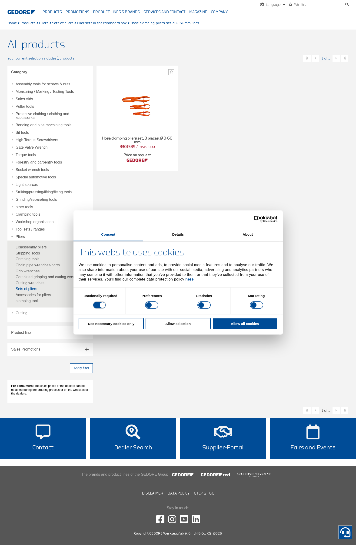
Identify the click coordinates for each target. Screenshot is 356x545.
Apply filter (81, 368)
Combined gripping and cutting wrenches (49, 277)
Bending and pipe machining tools (43, 125)
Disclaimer (152, 493)
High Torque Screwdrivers (37, 140)
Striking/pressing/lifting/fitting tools (44, 192)
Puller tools (25, 106)
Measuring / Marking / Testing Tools (45, 92)
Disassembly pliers (31, 247)
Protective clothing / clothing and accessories (42, 116)
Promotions (77, 12)
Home (12, 23)
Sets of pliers (62, 23)
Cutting (21, 313)
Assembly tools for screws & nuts (43, 84)
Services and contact (164, 12)
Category (19, 72)
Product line (21, 332)
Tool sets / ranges (30, 229)
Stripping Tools (28, 253)
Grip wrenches (28, 271)
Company (219, 12)
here (189, 279)
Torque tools (26, 155)
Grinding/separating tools (36, 199)
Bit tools (22, 132)
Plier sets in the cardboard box (102, 23)
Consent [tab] (108, 234)
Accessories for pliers (33, 295)
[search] (327, 5)
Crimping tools (27, 259)
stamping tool (27, 301)
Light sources (27, 185)
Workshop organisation (34, 222)
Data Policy (179, 493)
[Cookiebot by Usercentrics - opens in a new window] (257, 219)
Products (52, 12)
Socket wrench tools (32, 170)
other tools (24, 207)
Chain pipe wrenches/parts (38, 265)
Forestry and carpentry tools (39, 162)
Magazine (198, 12)
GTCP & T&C (204, 493)
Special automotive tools (36, 177)
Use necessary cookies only (111, 323)
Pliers (43, 23)
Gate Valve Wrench (31, 147)
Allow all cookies (245, 323)
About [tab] (248, 234)
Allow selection (178, 323)
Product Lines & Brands (116, 12)
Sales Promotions (25, 349)
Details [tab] (178, 234)
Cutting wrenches (30, 283)
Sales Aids (24, 99)
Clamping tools (28, 214)
